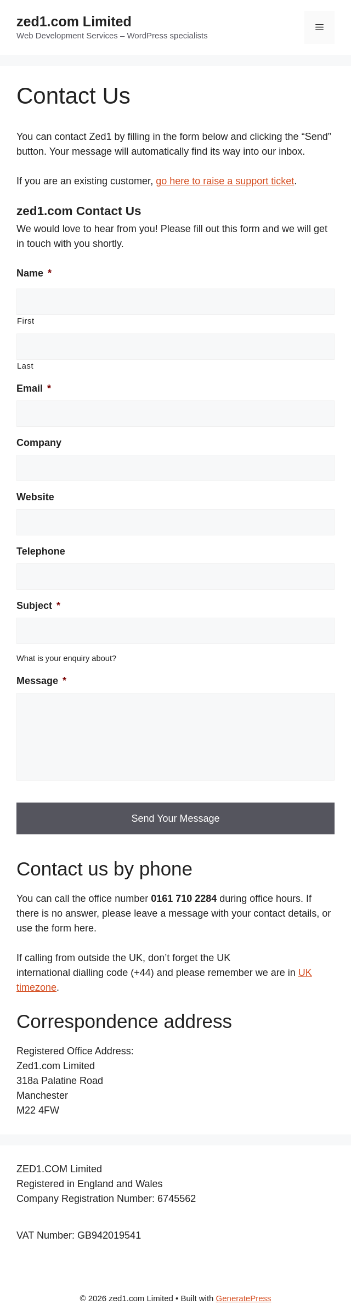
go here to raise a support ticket (225, 181)
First (26, 321)
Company (38, 442)
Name (34, 273)
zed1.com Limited (74, 21)
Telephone (40, 551)
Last (25, 366)
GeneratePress (243, 1298)
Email (33, 388)
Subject (38, 605)
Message (41, 680)
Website (35, 497)
